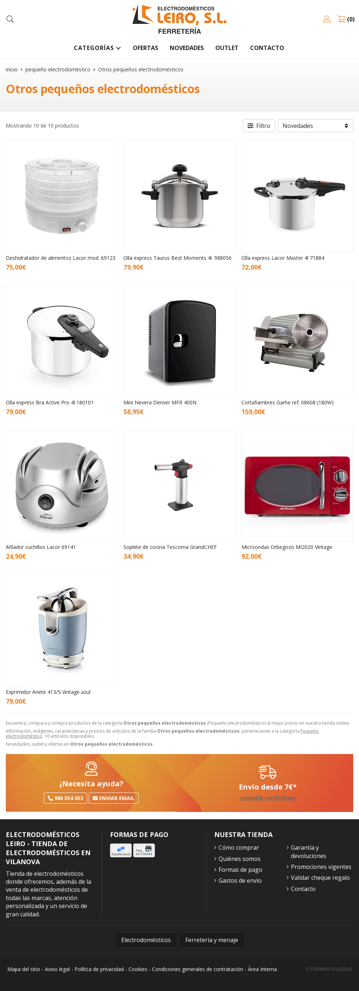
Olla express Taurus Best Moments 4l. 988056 (177, 257)
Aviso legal (57, 969)
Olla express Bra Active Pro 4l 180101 (50, 402)
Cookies (137, 969)
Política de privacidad (99, 969)
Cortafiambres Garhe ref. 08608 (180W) (287, 402)
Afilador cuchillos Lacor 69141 (41, 547)
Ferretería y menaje (211, 940)
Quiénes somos (240, 859)
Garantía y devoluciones (308, 851)
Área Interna (262, 969)
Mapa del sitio (23, 969)
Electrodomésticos (146, 940)
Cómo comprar (239, 847)
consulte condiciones (268, 798)
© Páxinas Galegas (329, 969)
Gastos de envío (240, 880)
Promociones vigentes (321, 867)
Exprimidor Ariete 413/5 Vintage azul (48, 691)
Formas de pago (240, 870)
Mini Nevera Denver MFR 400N (160, 402)
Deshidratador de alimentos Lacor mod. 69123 (60, 257)
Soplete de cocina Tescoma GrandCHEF (170, 547)
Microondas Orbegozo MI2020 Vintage (286, 547)
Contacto (303, 889)
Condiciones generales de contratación (197, 969)
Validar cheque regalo (320, 878)
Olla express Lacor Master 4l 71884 (282, 257)
